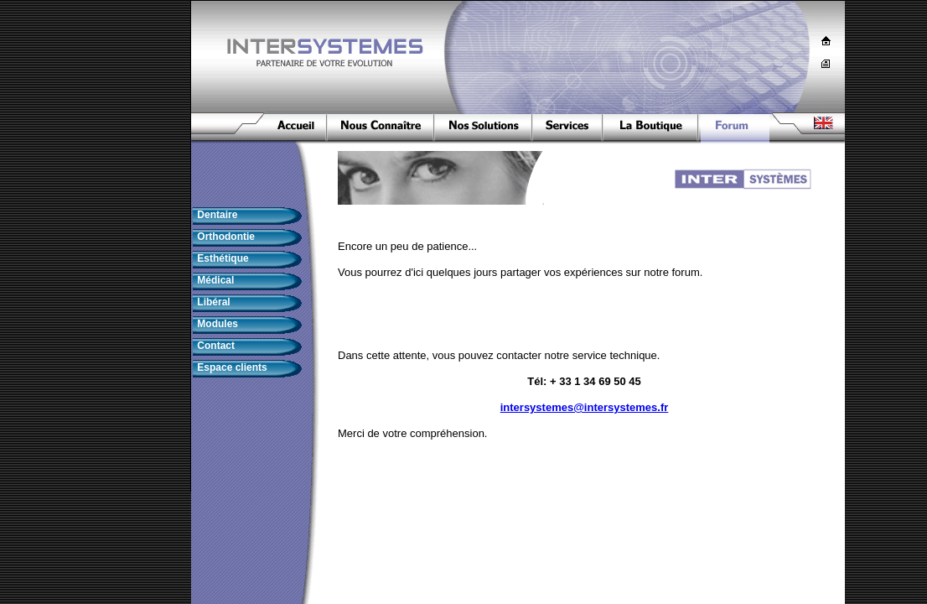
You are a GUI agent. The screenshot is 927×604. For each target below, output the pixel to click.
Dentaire (215, 215)
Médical (214, 280)
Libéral (212, 302)
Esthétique (221, 258)
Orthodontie (224, 236)
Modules (216, 324)
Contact (214, 345)
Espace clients (230, 367)
